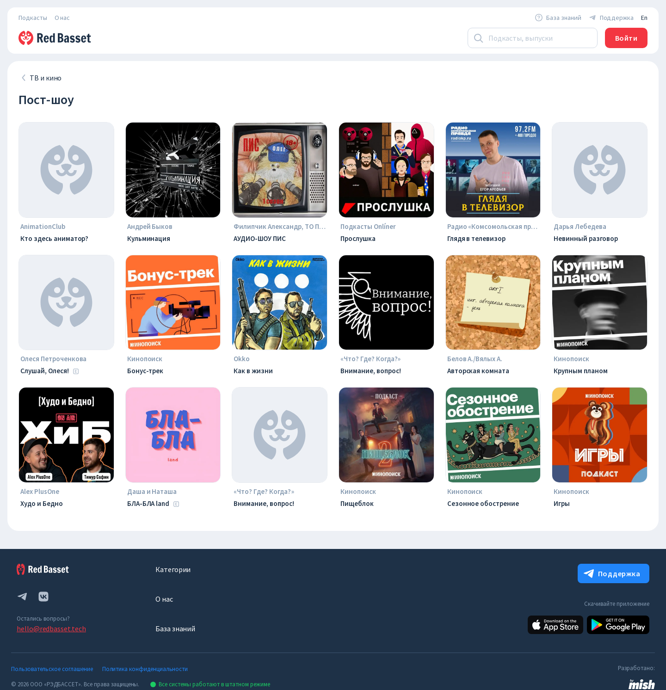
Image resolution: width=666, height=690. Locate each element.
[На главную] (55, 38)
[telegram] (22, 596)
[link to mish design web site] (642, 683)
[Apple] (555, 625)
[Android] (618, 625)
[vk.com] (43, 596)
